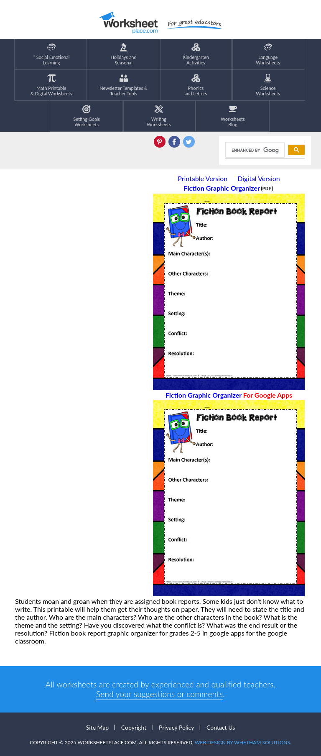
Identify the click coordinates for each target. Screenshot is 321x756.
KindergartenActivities (196, 54)
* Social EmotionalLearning (51, 54)
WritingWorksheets (159, 116)
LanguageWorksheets (268, 54)
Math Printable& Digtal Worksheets (51, 85)
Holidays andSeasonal (124, 54)
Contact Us (220, 727)
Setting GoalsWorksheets (86, 116)
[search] (254, 150)
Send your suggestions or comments (159, 694)
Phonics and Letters (196, 85)
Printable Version (202, 178)
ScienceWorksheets (268, 85)
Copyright (134, 727)
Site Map (97, 727)
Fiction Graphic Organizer (229, 395)
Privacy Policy (176, 727)
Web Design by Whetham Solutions (242, 742)
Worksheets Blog (233, 116)
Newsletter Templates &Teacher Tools (123, 85)
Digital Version (258, 178)
